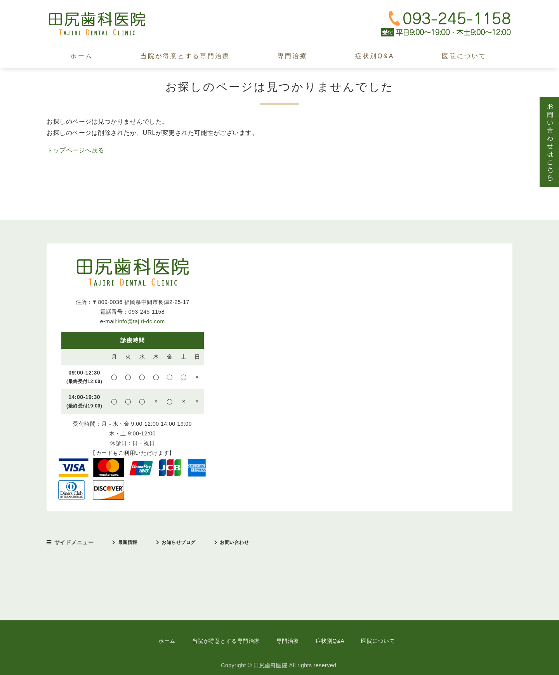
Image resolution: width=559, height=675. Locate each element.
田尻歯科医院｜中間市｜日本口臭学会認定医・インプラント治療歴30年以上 (105, 23)
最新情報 (127, 542)
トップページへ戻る (75, 150)
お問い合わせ (234, 542)
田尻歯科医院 (270, 665)
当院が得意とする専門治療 (185, 56)
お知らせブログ (178, 542)
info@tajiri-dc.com (141, 321)
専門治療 (292, 56)
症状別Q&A (374, 56)
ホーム (81, 56)
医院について (464, 56)
